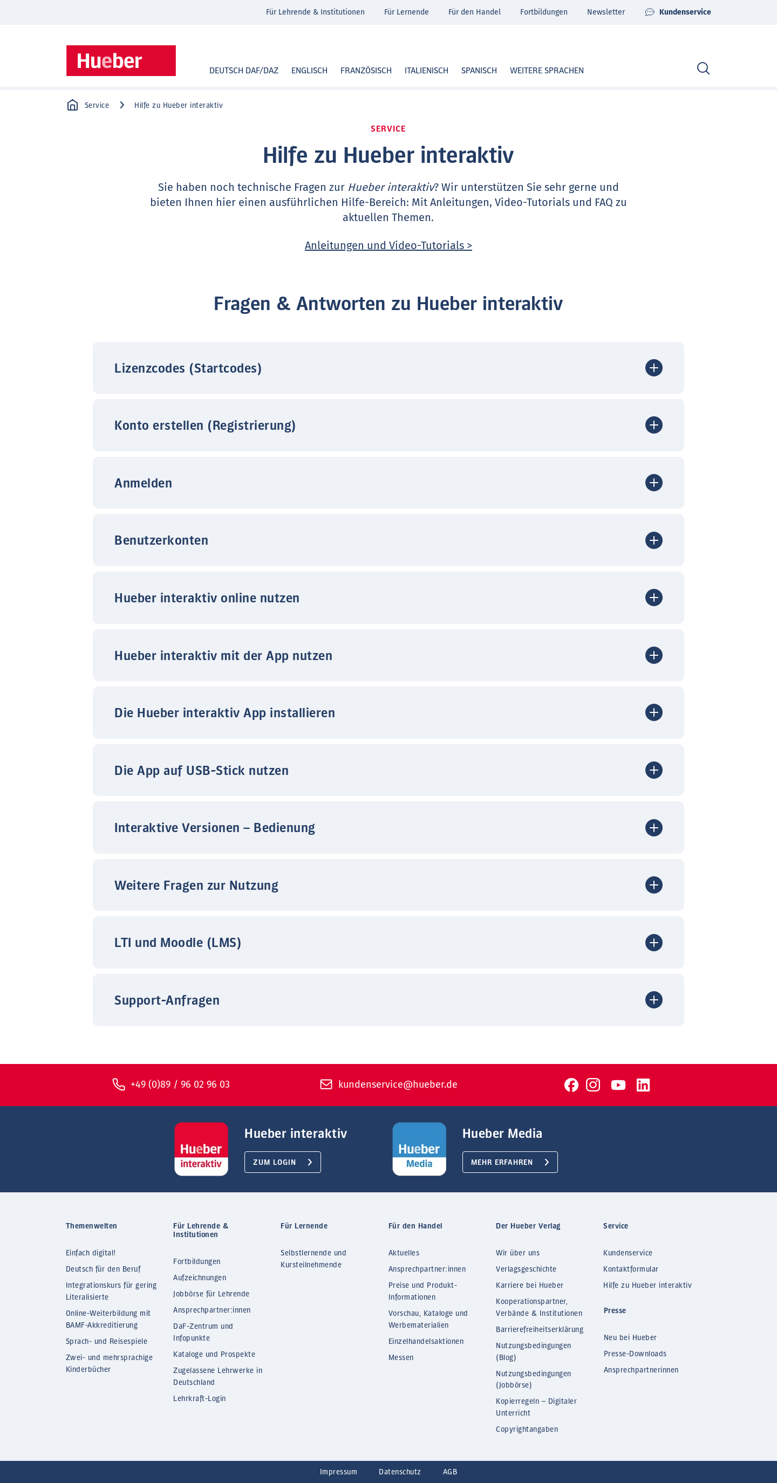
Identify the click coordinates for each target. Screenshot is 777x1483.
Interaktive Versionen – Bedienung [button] (215, 828)
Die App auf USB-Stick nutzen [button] (201, 771)
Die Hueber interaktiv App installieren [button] (224, 713)
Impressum (339, 1472)
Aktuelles (404, 1253)
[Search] (703, 69)
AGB (450, 1472)
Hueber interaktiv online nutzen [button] (207, 598)
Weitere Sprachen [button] (547, 70)
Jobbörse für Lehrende (211, 1294)
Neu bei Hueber (630, 1338)
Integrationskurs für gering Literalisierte (111, 1291)
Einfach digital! (91, 1253)
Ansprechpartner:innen (212, 1310)
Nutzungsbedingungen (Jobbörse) (533, 1380)
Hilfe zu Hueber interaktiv (647, 1285)
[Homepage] (121, 60)
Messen (401, 1358)
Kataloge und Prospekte (214, 1354)
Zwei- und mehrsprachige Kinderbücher (109, 1364)
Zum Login (274, 1162)
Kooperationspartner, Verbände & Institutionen (539, 1307)
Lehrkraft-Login (199, 1399)
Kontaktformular (631, 1269)
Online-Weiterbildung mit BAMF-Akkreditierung (108, 1319)
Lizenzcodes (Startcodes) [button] (188, 368)
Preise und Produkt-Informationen (423, 1291)
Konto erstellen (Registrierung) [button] (205, 426)
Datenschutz (400, 1472)
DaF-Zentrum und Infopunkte (203, 1332)
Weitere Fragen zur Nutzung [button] (196, 886)
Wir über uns (518, 1253)
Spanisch (468, 70)
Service (88, 105)
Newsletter (606, 12)
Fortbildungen (544, 12)
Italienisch (416, 70)
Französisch (355, 70)
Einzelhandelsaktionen (426, 1341)
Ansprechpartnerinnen (641, 1370)
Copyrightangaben (527, 1429)
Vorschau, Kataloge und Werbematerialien (428, 1319)
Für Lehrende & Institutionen (315, 12)
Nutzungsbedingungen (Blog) (533, 1352)
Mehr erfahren (502, 1162)
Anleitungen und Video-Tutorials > (388, 245)
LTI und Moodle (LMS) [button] (178, 943)
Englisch (299, 70)
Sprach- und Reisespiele (107, 1341)
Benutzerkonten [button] (161, 540)
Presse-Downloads (635, 1354)
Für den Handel (474, 12)
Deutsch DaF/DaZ (233, 70)
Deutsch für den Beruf (103, 1269)
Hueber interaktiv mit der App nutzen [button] (223, 656)
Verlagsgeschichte (526, 1269)
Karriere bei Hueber (530, 1285)
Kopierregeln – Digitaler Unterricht (536, 1407)
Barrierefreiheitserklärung (539, 1330)
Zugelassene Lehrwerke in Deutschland (217, 1376)
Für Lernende (406, 12)
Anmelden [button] (143, 483)
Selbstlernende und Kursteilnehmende (313, 1259)
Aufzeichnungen (199, 1278)
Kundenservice (677, 12)
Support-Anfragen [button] (167, 1000)
